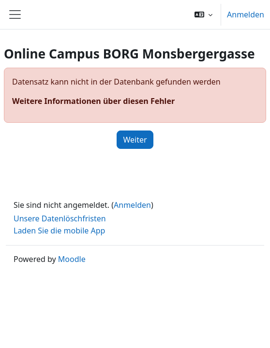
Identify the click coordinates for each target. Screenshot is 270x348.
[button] (203, 14)
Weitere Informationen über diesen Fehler (93, 101)
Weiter (135, 139)
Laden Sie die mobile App (59, 230)
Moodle (72, 259)
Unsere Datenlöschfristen (60, 218)
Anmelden (245, 14)
